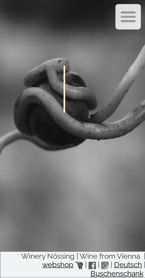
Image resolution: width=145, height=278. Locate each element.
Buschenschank (116, 273)
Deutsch (128, 264)
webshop (62, 264)
